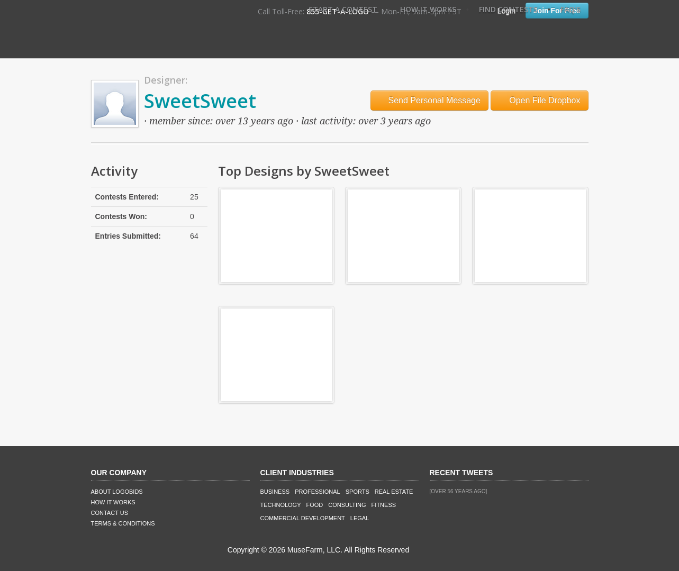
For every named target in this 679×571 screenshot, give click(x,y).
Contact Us (110, 513)
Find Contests (508, 9)
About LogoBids (117, 491)
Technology (280, 505)
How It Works (428, 9)
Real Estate (394, 491)
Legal (359, 518)
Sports (357, 491)
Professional (317, 491)
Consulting (347, 505)
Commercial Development (302, 518)
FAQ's (570, 9)
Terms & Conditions (123, 523)
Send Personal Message (429, 100)
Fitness (384, 505)
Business (275, 491)
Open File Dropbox (540, 100)
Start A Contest (343, 9)
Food (314, 505)
